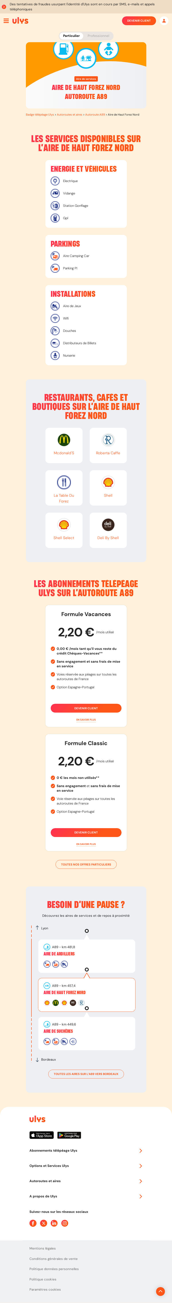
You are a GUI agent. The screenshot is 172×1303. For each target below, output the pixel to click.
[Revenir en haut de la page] (145, 1291)
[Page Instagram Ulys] (64, 1223)
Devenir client (139, 20)
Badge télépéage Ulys (40, 114)
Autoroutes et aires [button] (86, 1181)
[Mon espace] (164, 20)
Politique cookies (42, 1279)
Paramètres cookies (45, 1289)
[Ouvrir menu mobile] (6, 20)
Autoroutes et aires (69, 114)
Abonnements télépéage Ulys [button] (86, 1150)
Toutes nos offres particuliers (86, 864)
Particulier (71, 36)
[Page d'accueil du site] (36, 1120)
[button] (86, 720)
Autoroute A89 (95, 114)
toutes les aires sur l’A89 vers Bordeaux (86, 1074)
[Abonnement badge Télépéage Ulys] (20, 20)
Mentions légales (42, 1248)
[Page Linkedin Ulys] (54, 1223)
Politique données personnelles (54, 1269)
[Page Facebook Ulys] (33, 1223)
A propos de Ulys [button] (86, 1196)
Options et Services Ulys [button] (86, 1166)
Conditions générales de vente (53, 1259)
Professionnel (98, 36)
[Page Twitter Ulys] (43, 1223)
